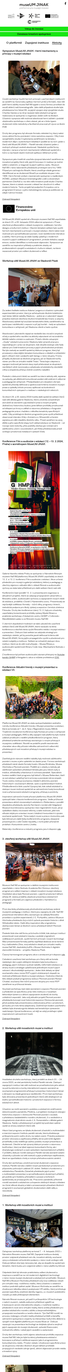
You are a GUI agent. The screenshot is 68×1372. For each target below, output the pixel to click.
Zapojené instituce (37, 42)
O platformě (14, 42)
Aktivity (57, 42)
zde (59, 828)
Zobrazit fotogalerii (11, 199)
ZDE (57, 657)
